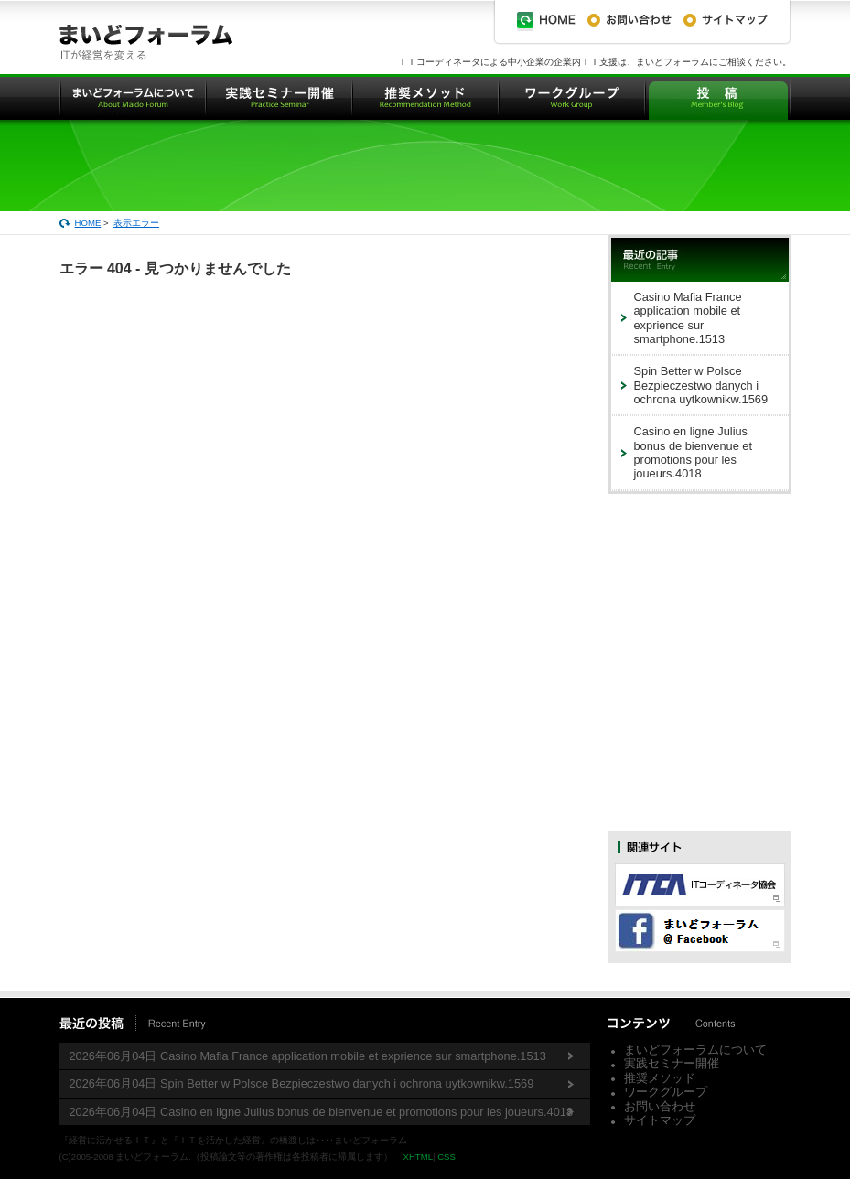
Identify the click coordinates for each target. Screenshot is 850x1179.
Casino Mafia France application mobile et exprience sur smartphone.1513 (688, 318)
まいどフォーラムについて (695, 1049)
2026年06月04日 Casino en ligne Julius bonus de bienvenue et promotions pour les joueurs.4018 (322, 1112)
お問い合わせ (659, 1106)
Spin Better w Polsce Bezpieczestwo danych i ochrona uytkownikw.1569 (701, 385)
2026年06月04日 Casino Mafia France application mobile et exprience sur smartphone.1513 (308, 1056)
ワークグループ (665, 1092)
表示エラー (136, 223)
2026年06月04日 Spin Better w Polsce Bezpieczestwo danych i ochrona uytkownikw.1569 (302, 1083)
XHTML (418, 1157)
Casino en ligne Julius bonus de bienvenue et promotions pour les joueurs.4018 (693, 452)
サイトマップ (659, 1120)
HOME (88, 223)
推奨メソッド (659, 1078)
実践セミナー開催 (671, 1063)
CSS (446, 1157)
